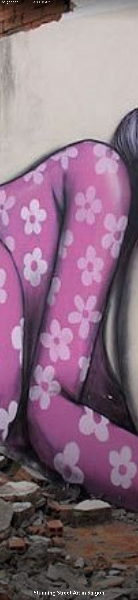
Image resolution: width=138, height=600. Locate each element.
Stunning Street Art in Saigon (69, 592)
